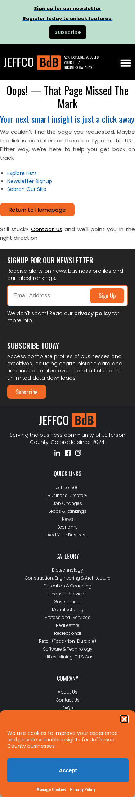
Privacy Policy (82, 789)
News (67, 519)
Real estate (68, 625)
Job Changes (67, 503)
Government (67, 602)
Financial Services (67, 594)
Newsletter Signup (29, 181)
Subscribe (26, 392)
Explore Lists (22, 173)
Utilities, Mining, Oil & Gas (67, 657)
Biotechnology (67, 570)
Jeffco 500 (67, 487)
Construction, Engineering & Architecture (68, 578)
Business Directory (67, 495)
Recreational (67, 633)
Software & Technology (68, 649)
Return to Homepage (37, 210)
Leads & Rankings (67, 511)
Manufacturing (68, 609)
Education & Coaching (67, 586)
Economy (67, 527)
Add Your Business (68, 535)
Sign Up (107, 295)
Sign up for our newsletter (67, 8)
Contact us (46, 229)
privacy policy (92, 313)
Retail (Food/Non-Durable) (67, 641)
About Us (67, 692)
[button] (124, 719)
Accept (68, 770)
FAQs (67, 708)
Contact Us (68, 700)
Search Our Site (26, 189)
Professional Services (67, 617)
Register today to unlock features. (68, 18)
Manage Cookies (51, 789)
